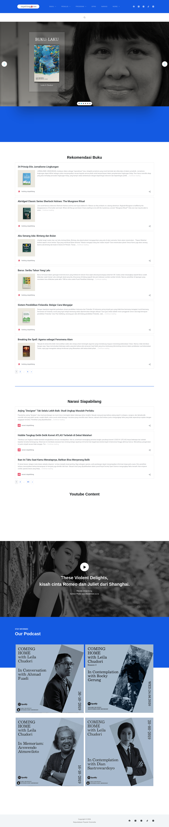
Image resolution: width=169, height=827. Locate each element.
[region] (84, 64)
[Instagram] (143, 6)
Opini (94, 6)
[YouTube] (153, 6)
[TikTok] (148, 6)
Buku (53, 6)
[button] (4, 64)
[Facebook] (134, 6)
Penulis (66, 6)
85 (28, 482)
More (116, 6)
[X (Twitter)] (138, 6)
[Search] (84, 17)
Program (81, 6)
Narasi (104, 6)
